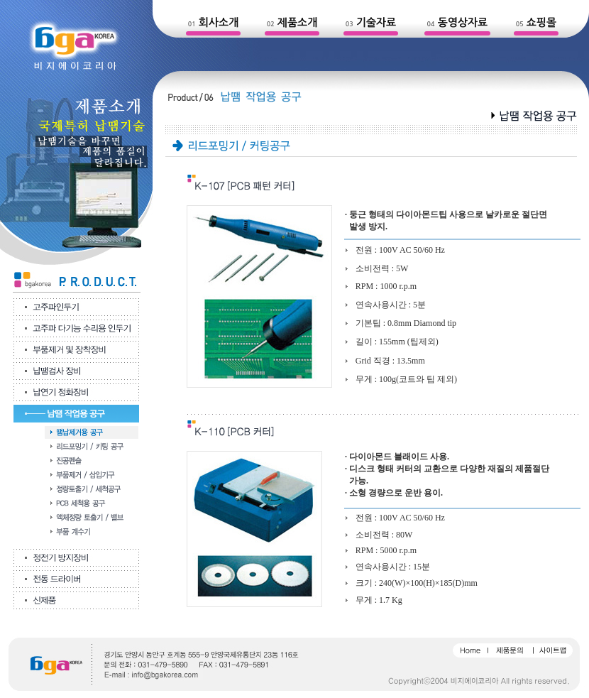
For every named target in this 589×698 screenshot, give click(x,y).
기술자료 (376, 22)
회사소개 (218, 22)
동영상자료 (463, 22)
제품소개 (297, 22)
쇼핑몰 (541, 22)
